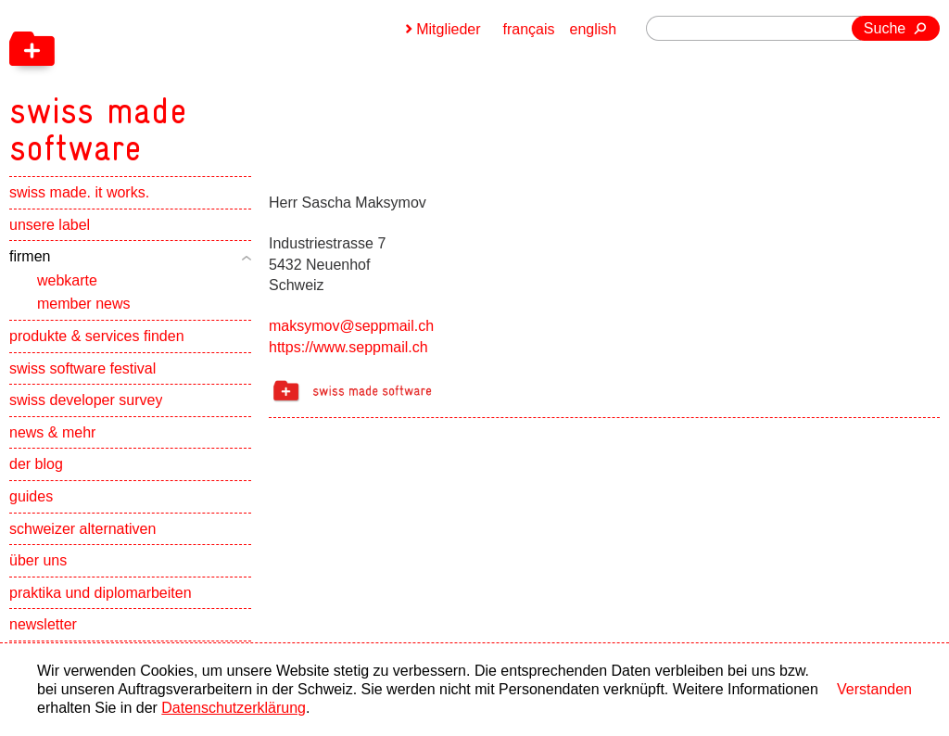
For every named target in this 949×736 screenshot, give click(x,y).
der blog (36, 464)
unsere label (49, 225)
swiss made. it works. (79, 192)
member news (83, 303)
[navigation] (194, 83)
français (529, 29)
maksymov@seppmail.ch (351, 326)
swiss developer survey (85, 400)
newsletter (43, 624)
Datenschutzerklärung (233, 708)
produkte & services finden (96, 336)
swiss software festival (82, 368)
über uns (38, 560)
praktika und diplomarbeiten (100, 593)
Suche (884, 28)
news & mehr (52, 432)
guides (31, 496)
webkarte (67, 280)
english (593, 29)
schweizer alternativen (82, 529)
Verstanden (874, 689)
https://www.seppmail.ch (348, 347)
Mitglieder (448, 29)
